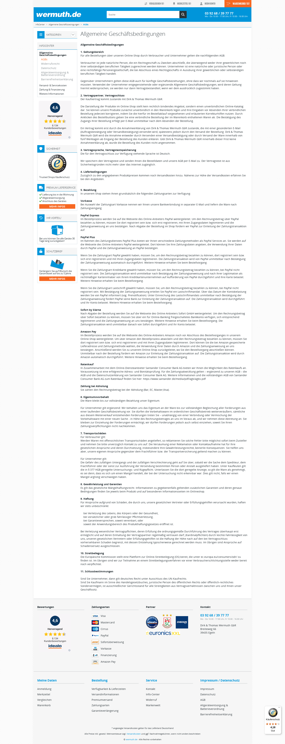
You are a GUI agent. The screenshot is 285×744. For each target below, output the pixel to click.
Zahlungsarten (100, 705)
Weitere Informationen (51, 94)
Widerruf (151, 699)
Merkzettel (43, 694)
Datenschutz (48, 68)
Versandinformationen (105, 694)
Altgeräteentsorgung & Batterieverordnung (55, 74)
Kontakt (150, 689)
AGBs (44, 59)
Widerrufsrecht (50, 63)
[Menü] (279, 708)
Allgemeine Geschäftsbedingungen (53, 54)
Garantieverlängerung (105, 710)
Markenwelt (153, 705)
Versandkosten (134, 733)
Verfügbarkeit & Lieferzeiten (109, 689)
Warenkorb (44, 705)
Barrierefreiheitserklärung (57, 79)
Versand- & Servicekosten (53, 85)
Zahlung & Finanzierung (52, 89)
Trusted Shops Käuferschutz (54, 177)
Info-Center (153, 694)
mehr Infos (57, 206)
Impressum (207, 689)
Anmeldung (44, 689)
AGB (202, 699)
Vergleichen (44, 699)
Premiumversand (102, 699)
